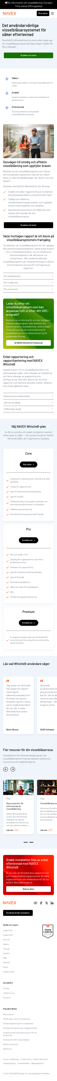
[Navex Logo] (10, 13)
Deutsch (6, 939)
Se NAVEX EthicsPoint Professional (28, 343)
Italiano (6, 944)
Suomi (5, 967)
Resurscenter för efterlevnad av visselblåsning (15, 806)
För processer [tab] (11, 289)
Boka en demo (28, 889)
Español (6, 953)
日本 (5, 958)
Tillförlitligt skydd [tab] (12, 409)
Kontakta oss (28, 540)
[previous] (5, 769)
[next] (12, 769)
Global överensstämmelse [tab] (17, 396)
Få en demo (43, 13)
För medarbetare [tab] (12, 276)
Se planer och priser (28, 55)
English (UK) (8, 935)
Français (6, 949)
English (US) (7, 930)
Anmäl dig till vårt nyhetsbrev (18, 913)
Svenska (6, 962)
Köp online (28, 464)
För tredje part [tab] (11, 282)
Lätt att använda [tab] (12, 402)
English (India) (8, 972)
